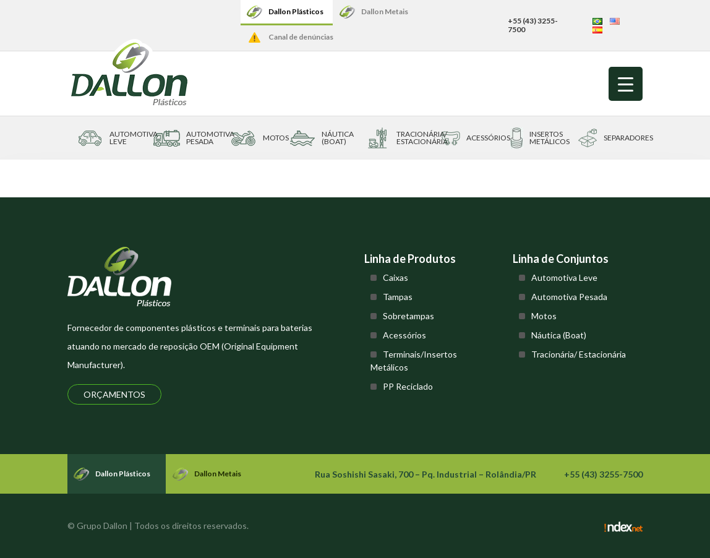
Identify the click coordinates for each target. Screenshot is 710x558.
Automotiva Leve (564, 277)
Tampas (398, 296)
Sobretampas (408, 316)
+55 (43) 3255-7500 (533, 25)
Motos (544, 316)
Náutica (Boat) (558, 335)
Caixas (395, 277)
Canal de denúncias (300, 36)
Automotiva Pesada (569, 296)
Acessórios (404, 335)
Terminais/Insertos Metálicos (413, 360)
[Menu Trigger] (626, 84)
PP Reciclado (408, 386)
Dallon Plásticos (295, 11)
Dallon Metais (384, 11)
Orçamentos (114, 394)
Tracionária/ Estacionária (578, 354)
